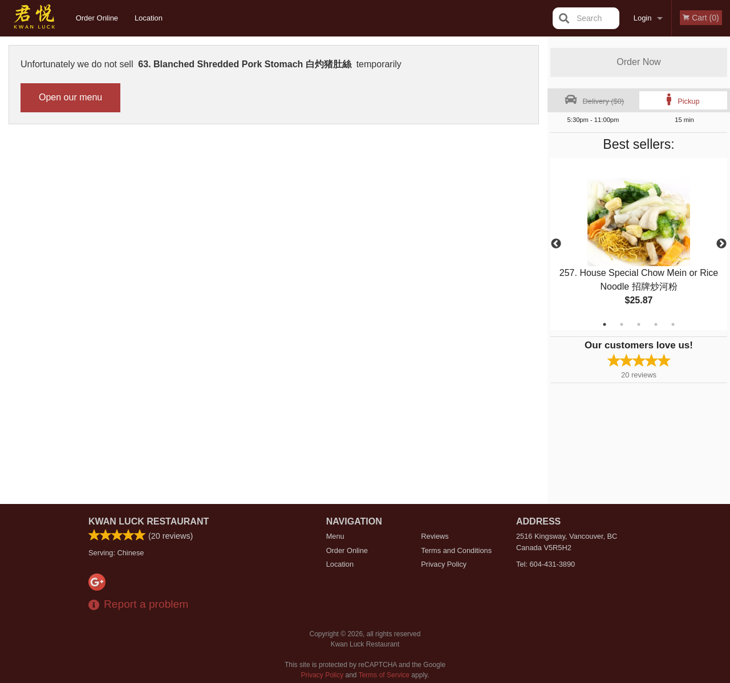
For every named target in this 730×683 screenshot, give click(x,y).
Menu (335, 536)
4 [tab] (656, 324)
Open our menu (70, 97)
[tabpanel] (638, 244)
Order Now (638, 62)
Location (149, 18)
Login (643, 18)
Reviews (434, 536)
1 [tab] (604, 324)
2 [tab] (621, 324)
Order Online (97, 18)
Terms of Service (384, 675)
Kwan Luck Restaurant (148, 521)
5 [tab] (673, 324)
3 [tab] (638, 324)
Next (721, 244)
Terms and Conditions (456, 550)
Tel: (545, 564)
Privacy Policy (444, 564)
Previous (556, 244)
